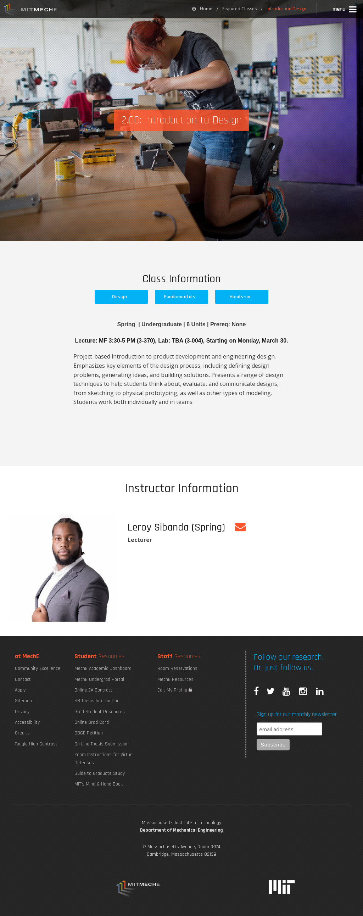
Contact (23, 679)
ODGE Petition (88, 733)
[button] (345, 10)
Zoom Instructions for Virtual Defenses (104, 758)
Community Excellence (37, 668)
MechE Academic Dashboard (103, 668)
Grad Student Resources (99, 712)
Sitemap (23, 701)
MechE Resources (175, 679)
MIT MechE (30, 11)
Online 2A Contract (93, 690)
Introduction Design (286, 9)
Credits (22, 733)
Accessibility (27, 722)
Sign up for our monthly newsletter (297, 714)
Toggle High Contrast (36, 744)
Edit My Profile (174, 690)
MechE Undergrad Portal (99, 679)
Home (202, 9)
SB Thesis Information (96, 701)
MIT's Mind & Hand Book (98, 784)
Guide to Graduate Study (99, 773)
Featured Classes (239, 9)
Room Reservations (177, 668)
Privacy (22, 712)
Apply (20, 690)
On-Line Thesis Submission (101, 744)
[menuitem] (202, 9)
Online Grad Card (91, 722)
